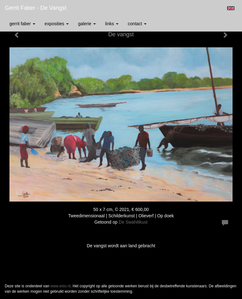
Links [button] (111, 23)
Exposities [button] (57, 23)
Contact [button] (137, 23)
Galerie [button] (87, 23)
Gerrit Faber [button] (22, 23)
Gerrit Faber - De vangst (35, 8)
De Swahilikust (133, 222)
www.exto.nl (60, 286)
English (230, 8)
